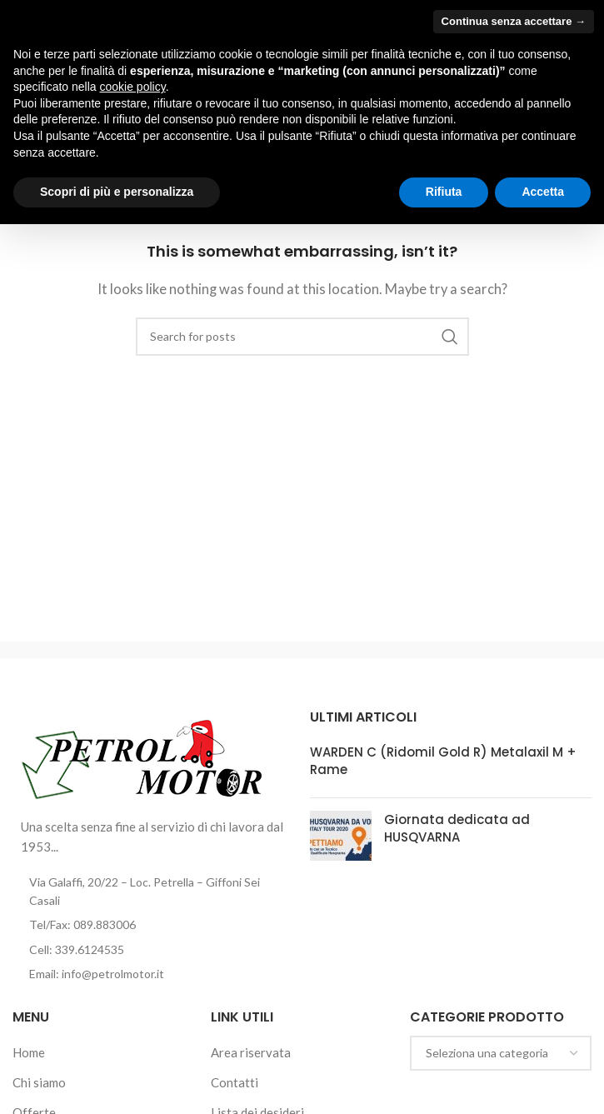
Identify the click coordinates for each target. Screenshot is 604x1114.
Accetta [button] (543, 191)
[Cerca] (302, 336)
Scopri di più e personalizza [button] (116, 191)
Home (28, 1052)
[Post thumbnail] (341, 836)
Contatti (234, 1082)
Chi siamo (39, 1082)
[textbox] (501, 1053)
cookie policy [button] (133, 86)
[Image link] (143, 755)
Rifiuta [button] (444, 191)
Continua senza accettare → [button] (514, 21)
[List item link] (153, 925)
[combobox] (501, 1053)
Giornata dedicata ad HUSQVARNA (457, 828)
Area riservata (251, 1052)
